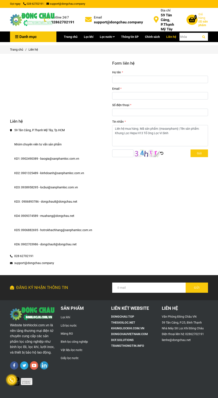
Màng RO (67, 333)
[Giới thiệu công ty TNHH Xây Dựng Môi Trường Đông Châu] (122, 316)
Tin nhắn (118, 121)
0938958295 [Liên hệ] (29, 187)
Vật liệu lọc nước (71, 350)
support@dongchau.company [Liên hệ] (65, 3)
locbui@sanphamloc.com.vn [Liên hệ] (59, 187)
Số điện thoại (120, 105)
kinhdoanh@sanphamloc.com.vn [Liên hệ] (62, 173)
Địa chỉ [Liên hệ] (166, 10)
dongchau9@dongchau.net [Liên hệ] (58, 244)
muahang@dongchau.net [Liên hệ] (57, 215)
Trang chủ (70, 36)
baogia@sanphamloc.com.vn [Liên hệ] (60, 158)
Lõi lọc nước (69, 325)
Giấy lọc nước (70, 358)
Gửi (199, 153)
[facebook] (14, 365)
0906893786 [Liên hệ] (30, 201)
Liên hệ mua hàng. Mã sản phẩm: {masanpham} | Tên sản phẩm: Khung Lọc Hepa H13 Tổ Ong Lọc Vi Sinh (160, 135)
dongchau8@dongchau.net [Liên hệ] (59, 201)
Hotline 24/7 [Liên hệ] (60, 17)
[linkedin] (44, 365)
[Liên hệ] (32, 19)
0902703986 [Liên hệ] (29, 244)
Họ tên (116, 72)
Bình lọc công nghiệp (74, 341)
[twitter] (24, 365)
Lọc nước (107, 36)
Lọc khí (88, 36)
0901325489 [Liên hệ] (29, 173)
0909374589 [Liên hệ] (29, 215)
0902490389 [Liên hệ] (29, 158)
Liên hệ (171, 36)
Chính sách (152, 36)
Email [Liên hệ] (98, 17)
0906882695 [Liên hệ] (29, 230)
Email (115, 88)
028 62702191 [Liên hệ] (33, 3)
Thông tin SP (130, 36)
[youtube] (34, 365)
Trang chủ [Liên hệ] (16, 49)
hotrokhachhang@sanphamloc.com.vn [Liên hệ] (66, 230)
